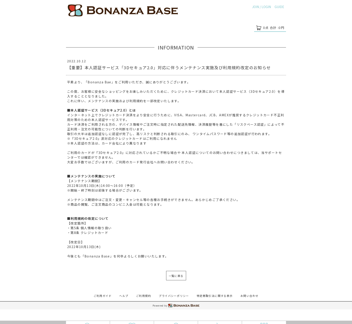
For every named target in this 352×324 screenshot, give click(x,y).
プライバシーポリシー (174, 296)
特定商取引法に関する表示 (215, 296)
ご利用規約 (143, 296)
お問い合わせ (249, 296)
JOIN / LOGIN (261, 6)
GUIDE (279, 6)
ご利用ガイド (103, 296)
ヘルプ (123, 296)
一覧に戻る (176, 276)
